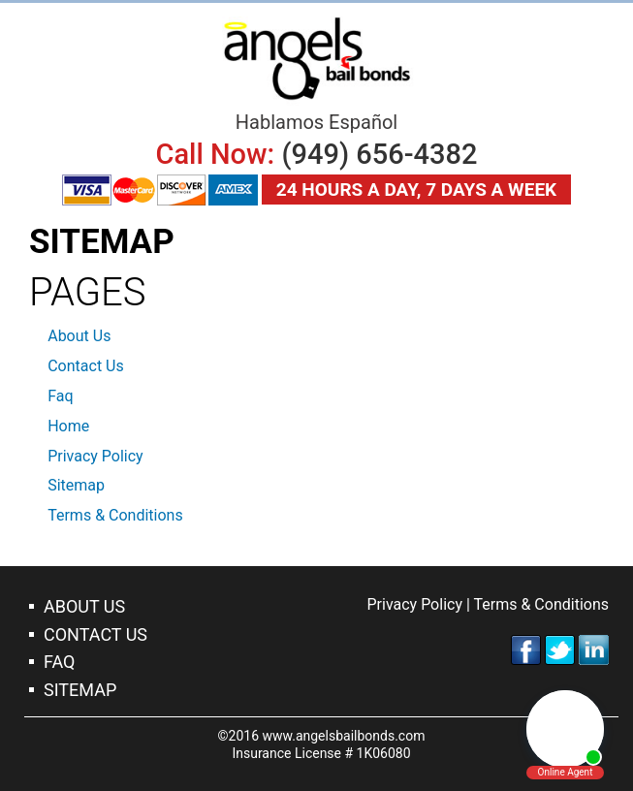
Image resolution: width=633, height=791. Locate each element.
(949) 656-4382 (379, 154)
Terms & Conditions (115, 515)
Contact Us (85, 366)
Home (68, 426)
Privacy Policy (95, 456)
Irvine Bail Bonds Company (317, 59)
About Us (79, 336)
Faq (60, 396)
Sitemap (76, 485)
